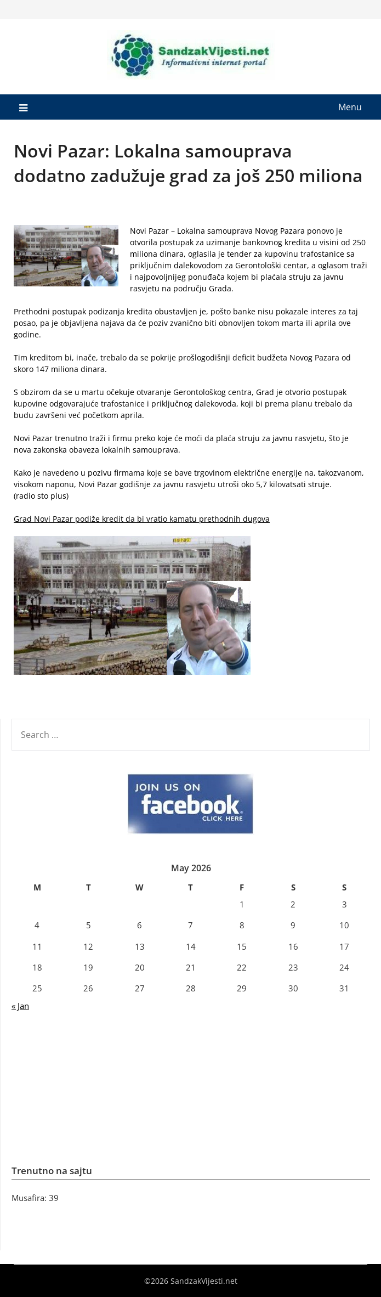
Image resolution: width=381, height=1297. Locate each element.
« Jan (20, 1005)
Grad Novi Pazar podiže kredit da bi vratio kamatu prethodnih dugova (142, 519)
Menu (350, 107)
